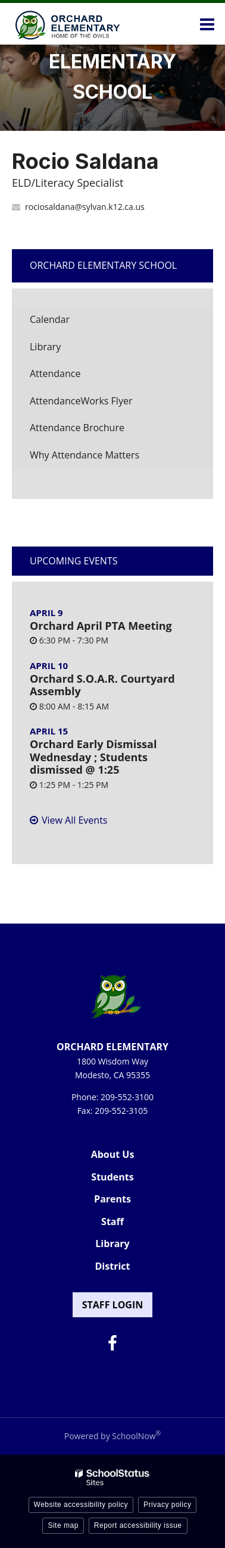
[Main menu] (207, 24)
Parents (112, 1198)
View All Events (74, 820)
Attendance (55, 373)
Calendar (50, 319)
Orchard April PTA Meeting (101, 625)
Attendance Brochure (95, 431)
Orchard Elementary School (103, 265)
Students (112, 1176)
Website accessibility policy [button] (81, 1504)
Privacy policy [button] (167, 1504)
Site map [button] (63, 1525)
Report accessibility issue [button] (138, 1525)
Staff (112, 1221)
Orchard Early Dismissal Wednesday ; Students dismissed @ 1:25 (93, 757)
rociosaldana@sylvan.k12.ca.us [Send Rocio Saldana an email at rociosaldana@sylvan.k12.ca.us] (85, 206)
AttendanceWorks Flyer (99, 404)
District (112, 1266)
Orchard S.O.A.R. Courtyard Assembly (102, 685)
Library (64, 350)
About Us (113, 1154)
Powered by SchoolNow (112, 1436)
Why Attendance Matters (103, 458)
